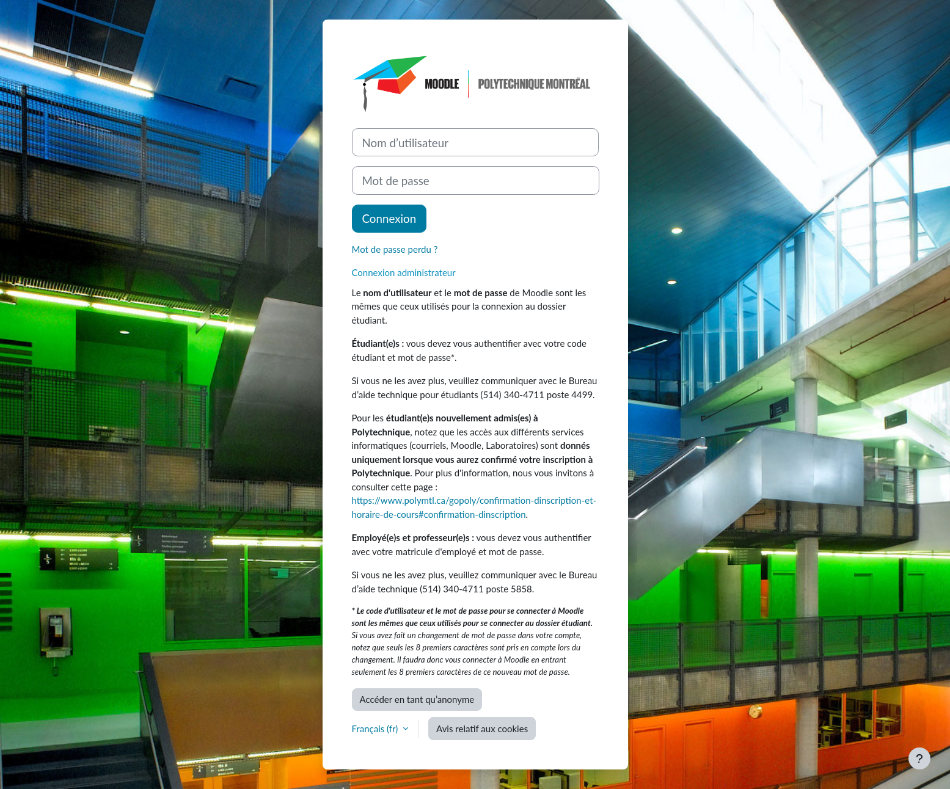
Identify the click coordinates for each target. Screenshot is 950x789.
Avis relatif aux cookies (482, 728)
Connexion (389, 218)
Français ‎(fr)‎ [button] (376, 728)
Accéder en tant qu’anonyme (417, 699)
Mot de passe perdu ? (395, 249)
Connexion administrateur (404, 272)
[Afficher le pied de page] (919, 758)
